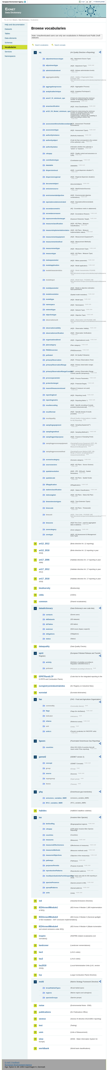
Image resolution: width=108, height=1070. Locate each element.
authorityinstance (52, 135)
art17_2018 (44, 579)
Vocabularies (10, 47)
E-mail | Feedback (12, 1062)
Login (83, 1)
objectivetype (51, 315)
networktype (50, 310)
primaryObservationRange (56, 365)
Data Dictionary (24, 20)
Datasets (8, 29)
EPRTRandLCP (46, 676)
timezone (49, 523)
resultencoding (51, 405)
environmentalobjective (55, 195)
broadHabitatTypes (53, 988)
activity (48, 662)
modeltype (50, 299)
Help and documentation (14, 25)
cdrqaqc (49, 153)
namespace (50, 304)
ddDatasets (50, 619)
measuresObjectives (54, 855)
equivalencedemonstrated (56, 202)
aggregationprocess (53, 87)
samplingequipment (53, 425)
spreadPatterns (52, 888)
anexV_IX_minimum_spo (55, 98)
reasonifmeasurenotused (55, 388)
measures (49, 840)
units (48, 893)
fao (40, 699)
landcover (43, 945)
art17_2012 (44, 569)
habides (42, 811)
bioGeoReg (50, 824)
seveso (42, 1019)
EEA (15, 2)
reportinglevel (51, 395)
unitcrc (48, 731)
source (48, 773)
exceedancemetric (53, 209)
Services (8, 52)
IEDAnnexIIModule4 (48, 926)
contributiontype (52, 160)
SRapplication (51, 485)
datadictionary (46, 608)
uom (41, 1032)
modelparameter (52, 288)
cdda (41, 595)
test (40, 1025)
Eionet (15, 20)
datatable (49, 165)
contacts (49, 615)
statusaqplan (51, 495)
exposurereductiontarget (55, 218)
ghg (41, 792)
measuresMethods (53, 850)
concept (49, 763)
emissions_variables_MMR (56, 798)
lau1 (41, 952)
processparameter (53, 378)
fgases (42, 741)
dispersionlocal (52, 170)
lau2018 (42, 965)
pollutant (49, 355)
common (43, 601)
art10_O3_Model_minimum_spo (58, 111)
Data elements (10, 38)
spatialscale (50, 478)
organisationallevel (53, 340)
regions (49, 993)
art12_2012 (44, 544)
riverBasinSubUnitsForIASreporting (58, 876)
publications (45, 1012)
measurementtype (53, 248)
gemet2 (42, 757)
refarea (48, 721)
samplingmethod (52, 432)
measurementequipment (55, 237)
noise (41, 1005)
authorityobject (51, 140)
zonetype (49, 535)
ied (40, 901)
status (48, 639)
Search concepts (60, 45)
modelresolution (52, 294)
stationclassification (53, 490)
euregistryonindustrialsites (52, 686)
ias (40, 817)
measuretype (51, 253)
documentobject (52, 184)
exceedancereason (53, 213)
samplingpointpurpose (54, 437)
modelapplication (52, 265)
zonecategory (51, 529)
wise (41, 1039)
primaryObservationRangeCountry (58, 371)
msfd (41, 982)
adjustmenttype (52, 65)
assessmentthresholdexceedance (58, 124)
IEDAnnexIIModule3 (48, 917)
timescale (49, 508)
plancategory (51, 345)
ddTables (49, 624)
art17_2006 (44, 560)
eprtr (41, 653)
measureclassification (54, 224)
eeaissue (49, 629)
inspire (42, 936)
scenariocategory (52, 460)
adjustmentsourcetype (54, 59)
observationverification (55, 333)
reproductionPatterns (54, 871)
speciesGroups (51, 998)
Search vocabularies (41, 45)
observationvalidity (53, 328)
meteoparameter (52, 260)
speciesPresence (52, 882)
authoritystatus (51, 147)
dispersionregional (53, 177)
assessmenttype (52, 130)
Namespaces (10, 56)
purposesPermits (52, 865)
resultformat (50, 412)
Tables (7, 34)
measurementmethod (54, 242)
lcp (40, 975)
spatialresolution (52, 471)
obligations (50, 634)
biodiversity (44, 588)
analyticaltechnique (53, 91)
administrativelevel (53, 70)
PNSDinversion (51, 350)
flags (48, 711)
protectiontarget (52, 383)
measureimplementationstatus (57, 230)
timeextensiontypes (53, 501)
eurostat (43, 692)
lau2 (41, 959)
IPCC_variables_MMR (54, 803)
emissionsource (52, 189)
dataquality (44, 646)
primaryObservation (53, 360)
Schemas (8, 43)
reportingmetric (52, 400)
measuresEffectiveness (55, 845)
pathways (49, 860)
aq (40, 52)
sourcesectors (51, 465)
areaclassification (52, 106)
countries (49, 747)
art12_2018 (44, 550)
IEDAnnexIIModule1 (48, 907)
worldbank (44, 1048)
